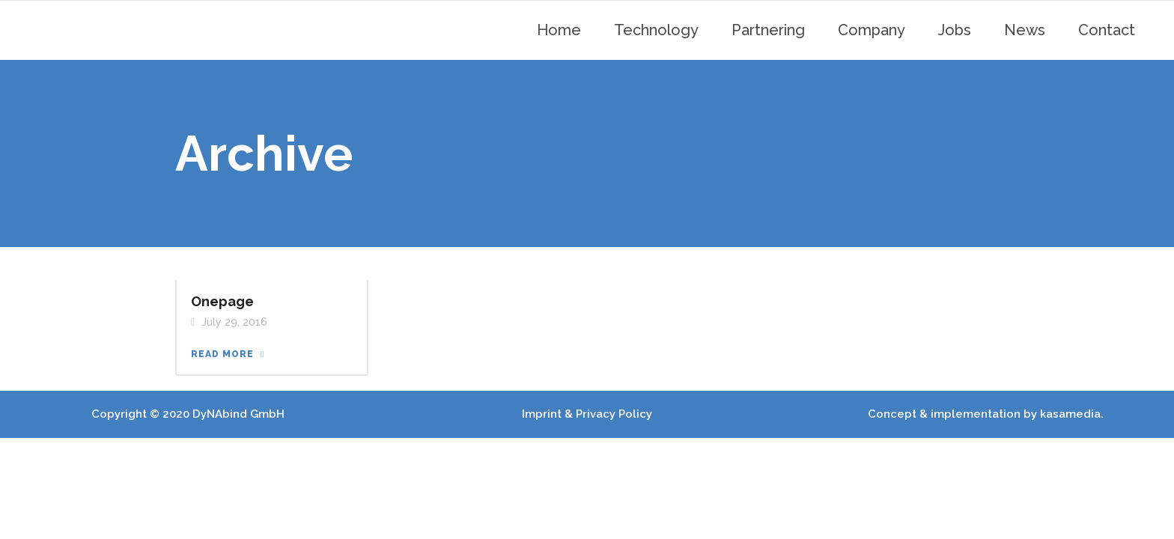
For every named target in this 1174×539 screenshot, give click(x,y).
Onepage (222, 301)
